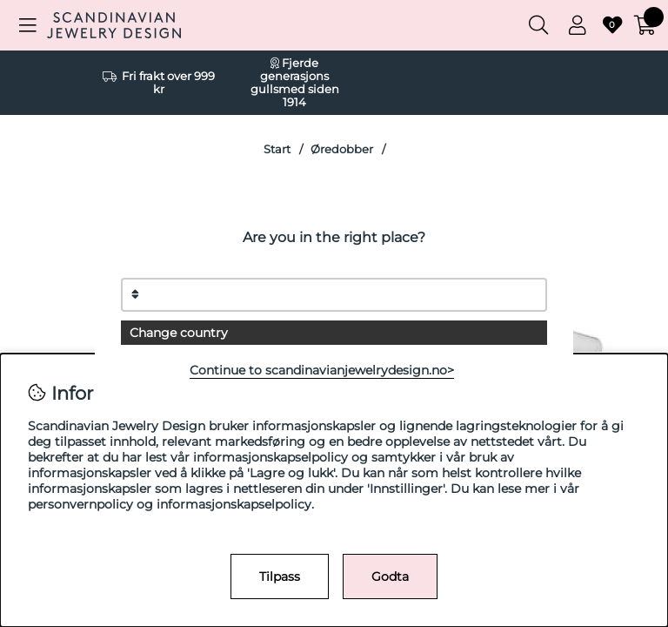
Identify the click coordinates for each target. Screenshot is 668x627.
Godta (390, 576)
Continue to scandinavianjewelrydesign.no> (322, 370)
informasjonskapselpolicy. (235, 504)
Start (277, 149)
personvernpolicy (80, 504)
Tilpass (279, 576)
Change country (179, 332)
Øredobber (342, 149)
